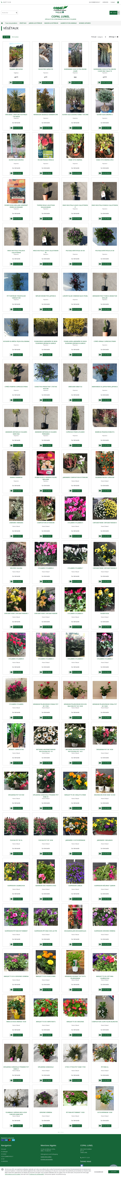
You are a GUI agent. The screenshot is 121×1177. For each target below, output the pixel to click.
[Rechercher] (16, 13)
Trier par (94, 37)
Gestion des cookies (46, 1157)
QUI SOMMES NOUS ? (7, 1156)
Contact (113, 2)
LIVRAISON (4, 1161)
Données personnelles (47, 1159)
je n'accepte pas (98, 1172)
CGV (2, 1159)
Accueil (3, 1149)
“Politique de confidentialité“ (36, 1174)
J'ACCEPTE (113, 1172)
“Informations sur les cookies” (13, 1174)
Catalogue (4, 1151)
